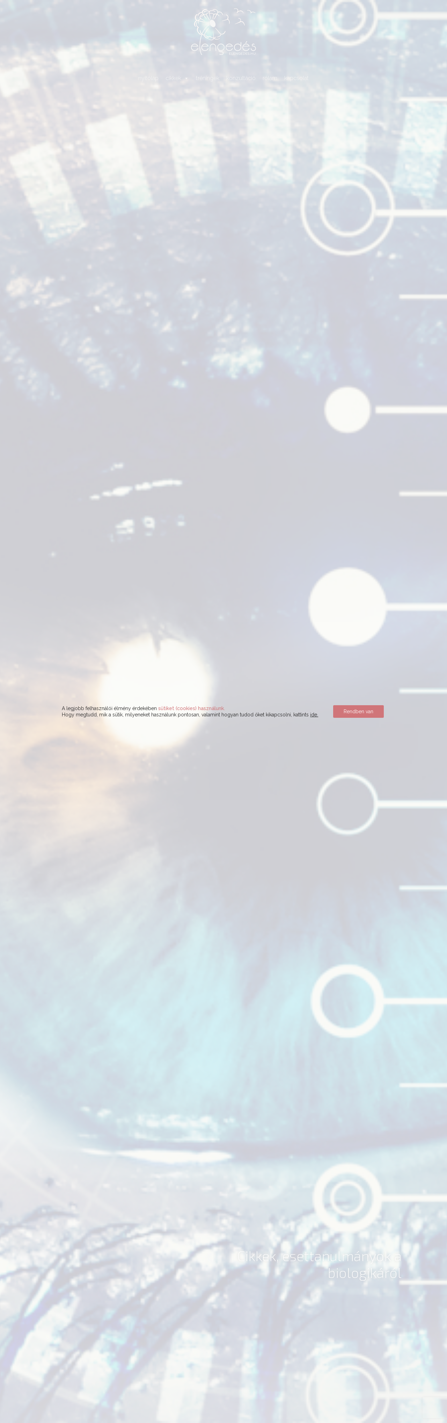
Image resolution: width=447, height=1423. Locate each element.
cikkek (177, 78)
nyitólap (148, 78)
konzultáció (241, 78)
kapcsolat (296, 78)
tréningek (207, 78)
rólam (270, 78)
